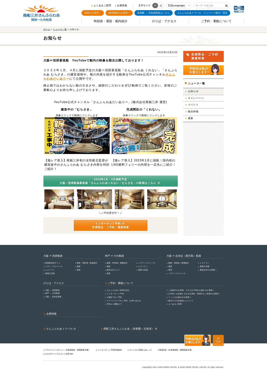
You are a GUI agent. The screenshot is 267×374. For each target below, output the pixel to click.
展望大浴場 (50, 273)
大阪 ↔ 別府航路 (52, 290)
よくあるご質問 (102, 5)
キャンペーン (196, 98)
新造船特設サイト (53, 263)
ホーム (46, 29)
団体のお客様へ (92, 12)
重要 (190, 118)
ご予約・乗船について (120, 283)
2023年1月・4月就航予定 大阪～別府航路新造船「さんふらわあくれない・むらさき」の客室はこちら (110, 181)
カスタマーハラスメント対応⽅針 (59, 354)
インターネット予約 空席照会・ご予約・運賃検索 (110, 225)
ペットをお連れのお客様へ (179, 297)
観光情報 (193, 111)
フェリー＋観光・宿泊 (202, 13)
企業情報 (122, 5)
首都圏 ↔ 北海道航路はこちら (153, 12)
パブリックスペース (54, 266)
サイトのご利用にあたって (140, 350)
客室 (79, 270)
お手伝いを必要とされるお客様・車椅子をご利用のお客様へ (194, 294)
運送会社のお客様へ (208, 270)
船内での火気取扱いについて (180, 301)
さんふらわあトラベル (59, 328)
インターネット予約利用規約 (110, 350)
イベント (193, 104)
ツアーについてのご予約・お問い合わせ (124, 301)
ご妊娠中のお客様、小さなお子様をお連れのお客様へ (191, 290)
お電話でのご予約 (114, 297)
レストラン (50, 270)
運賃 (79, 266)
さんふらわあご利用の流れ (118, 290)
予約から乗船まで (114, 304)
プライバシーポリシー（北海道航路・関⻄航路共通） (67, 350)
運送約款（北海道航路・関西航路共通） (176, 350)
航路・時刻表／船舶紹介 (87, 263)
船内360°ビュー (113, 270)
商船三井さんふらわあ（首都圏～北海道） (128, 328)
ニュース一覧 (60, 29)
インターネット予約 (115, 294)
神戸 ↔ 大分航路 (52, 293)
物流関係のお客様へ (119, 12)
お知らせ (193, 91)
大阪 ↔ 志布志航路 (53, 297)
